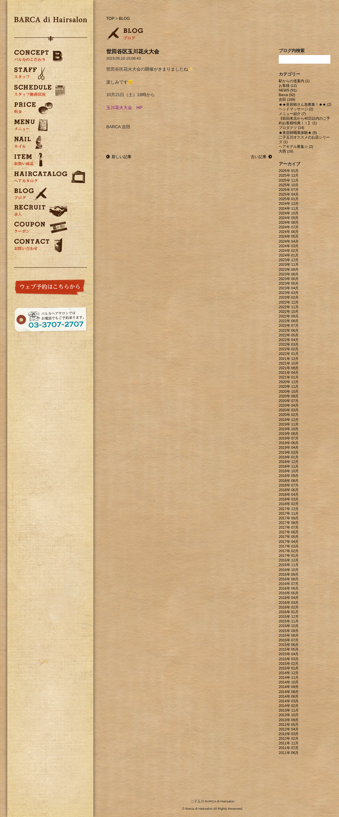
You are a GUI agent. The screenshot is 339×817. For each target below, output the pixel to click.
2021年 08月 (289, 368)
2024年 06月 (289, 232)
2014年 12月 (289, 673)
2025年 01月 (289, 199)
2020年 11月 (289, 386)
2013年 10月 (289, 715)
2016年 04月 (289, 598)
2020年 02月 (289, 415)
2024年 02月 (289, 251)
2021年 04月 (289, 373)
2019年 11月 (289, 424)
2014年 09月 (289, 687)
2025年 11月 (289, 180)
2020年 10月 (289, 391)
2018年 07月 (289, 485)
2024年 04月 (289, 241)
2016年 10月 (289, 570)
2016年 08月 (289, 579)
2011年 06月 (289, 753)
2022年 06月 (289, 330)
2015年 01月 (289, 668)
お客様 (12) (288, 86)
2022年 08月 (289, 321)
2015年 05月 (289, 649)
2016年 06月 (289, 588)
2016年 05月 (289, 593)
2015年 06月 (289, 645)
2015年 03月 (289, 659)
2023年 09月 (289, 269)
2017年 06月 (289, 532)
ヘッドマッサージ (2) (296, 109)
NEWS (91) (288, 90)
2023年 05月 (289, 283)
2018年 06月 (289, 490)
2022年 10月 (289, 312)
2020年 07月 (289, 401)
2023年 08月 (289, 274)
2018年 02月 (289, 504)
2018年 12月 (289, 462)
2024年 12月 (289, 203)
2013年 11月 (289, 710)
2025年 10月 (289, 185)
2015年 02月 (289, 664)
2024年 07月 (289, 227)
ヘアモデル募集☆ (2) (296, 146)
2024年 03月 (289, 246)
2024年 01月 (289, 255)
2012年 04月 (289, 729)
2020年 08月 (289, 396)
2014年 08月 (289, 692)
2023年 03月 (289, 293)
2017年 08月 (289, 523)
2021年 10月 (289, 363)
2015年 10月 (289, 626)
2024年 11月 (289, 208)
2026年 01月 (289, 171)
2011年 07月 (289, 748)
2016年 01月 (289, 612)
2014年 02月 (289, 706)
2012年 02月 (289, 738)
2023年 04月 (289, 288)
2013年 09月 (289, 720)
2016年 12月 (289, 560)
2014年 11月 (289, 677)
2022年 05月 (289, 335)
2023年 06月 (289, 279)
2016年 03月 (289, 603)
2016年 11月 (289, 565)
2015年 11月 (289, 621)
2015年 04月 (289, 654)
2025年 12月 (289, 175)
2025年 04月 (289, 194)
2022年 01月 (289, 354)
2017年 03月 (289, 546)
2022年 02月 (289, 349)
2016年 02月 (289, 607)
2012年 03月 (289, 734)
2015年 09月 (289, 631)
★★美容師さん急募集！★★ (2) (305, 104)
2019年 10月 (289, 429)
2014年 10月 (289, 682)
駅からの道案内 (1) (294, 81)
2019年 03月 (289, 452)
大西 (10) (286, 151)
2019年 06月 (289, 443)
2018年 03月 (289, 499)
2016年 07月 (289, 584)
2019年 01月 (289, 457)
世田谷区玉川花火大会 (132, 51)
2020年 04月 (289, 405)
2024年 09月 (289, 218)
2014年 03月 (289, 701)
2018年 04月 (289, 494)
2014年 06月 (289, 696)
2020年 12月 (289, 382)
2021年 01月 (289, 377)
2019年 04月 (289, 447)
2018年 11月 (289, 466)
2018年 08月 (289, 481)
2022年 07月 (289, 325)
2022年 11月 (289, 307)
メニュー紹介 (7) (292, 114)
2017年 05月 (289, 537)
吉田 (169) (287, 99)
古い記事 (261, 156)
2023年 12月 (289, 260)
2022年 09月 (289, 316)
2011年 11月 (289, 743)
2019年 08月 (289, 434)
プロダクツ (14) (291, 128)
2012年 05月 (289, 725)
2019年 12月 (289, 420)
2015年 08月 (289, 635)
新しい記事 (118, 156)
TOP (110, 18)
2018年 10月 (289, 471)
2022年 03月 (289, 344)
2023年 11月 (289, 264)
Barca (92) (287, 95)
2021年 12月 (289, 359)
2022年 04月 (289, 340)
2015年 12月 (289, 616)
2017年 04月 (289, 542)
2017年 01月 (289, 555)
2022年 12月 (289, 302)
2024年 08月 (289, 222)
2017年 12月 (289, 509)
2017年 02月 (289, 551)
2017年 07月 (289, 527)
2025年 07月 (289, 190)
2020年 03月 (289, 410)
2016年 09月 (289, 574)
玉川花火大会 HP (124, 107)
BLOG (124, 18)
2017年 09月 (289, 518)
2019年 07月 (289, 438)
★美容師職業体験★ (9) (298, 133)
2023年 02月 (289, 297)
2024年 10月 (289, 213)
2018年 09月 (289, 476)
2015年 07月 (289, 640)
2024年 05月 (289, 236)
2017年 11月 (289, 513)
